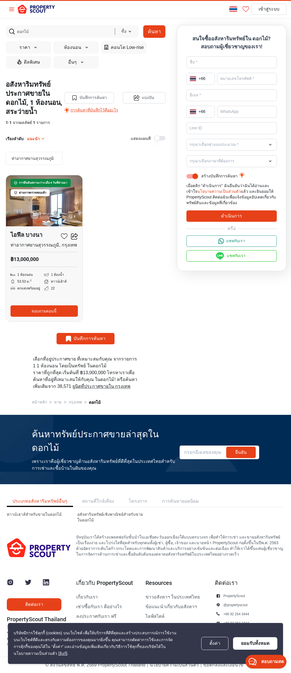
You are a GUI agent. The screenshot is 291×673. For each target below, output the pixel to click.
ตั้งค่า (214, 643)
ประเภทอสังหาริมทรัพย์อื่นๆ (40, 501)
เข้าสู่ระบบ (269, 9)
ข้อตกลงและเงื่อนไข (223, 665)
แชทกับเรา (231, 241)
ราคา (28, 47)
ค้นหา (154, 31)
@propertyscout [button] (235, 605)
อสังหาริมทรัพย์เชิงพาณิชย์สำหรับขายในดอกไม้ (110, 517)
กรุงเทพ (75, 402)
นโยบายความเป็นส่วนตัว (219, 191)
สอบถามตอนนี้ (44, 311)
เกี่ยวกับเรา (87, 597)
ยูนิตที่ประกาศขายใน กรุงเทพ (101, 386)
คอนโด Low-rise (124, 47)
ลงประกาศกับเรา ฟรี (96, 616)
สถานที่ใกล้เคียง (98, 501)
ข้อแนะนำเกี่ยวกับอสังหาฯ (171, 607)
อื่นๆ (76, 62)
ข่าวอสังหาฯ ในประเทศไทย (173, 597)
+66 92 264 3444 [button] (236, 614)
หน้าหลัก (39, 402)
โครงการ (138, 501)
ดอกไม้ (95, 402)
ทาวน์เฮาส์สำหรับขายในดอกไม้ (34, 514)
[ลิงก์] (62, 653)
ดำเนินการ (231, 216)
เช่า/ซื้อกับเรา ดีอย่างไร (99, 607)
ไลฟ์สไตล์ (155, 616)
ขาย (57, 402)
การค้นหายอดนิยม (180, 501)
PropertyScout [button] (234, 596)
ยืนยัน (241, 452)
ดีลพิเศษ (28, 62)
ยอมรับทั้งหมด (255, 643)
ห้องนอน (76, 47)
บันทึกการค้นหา (89, 98)
